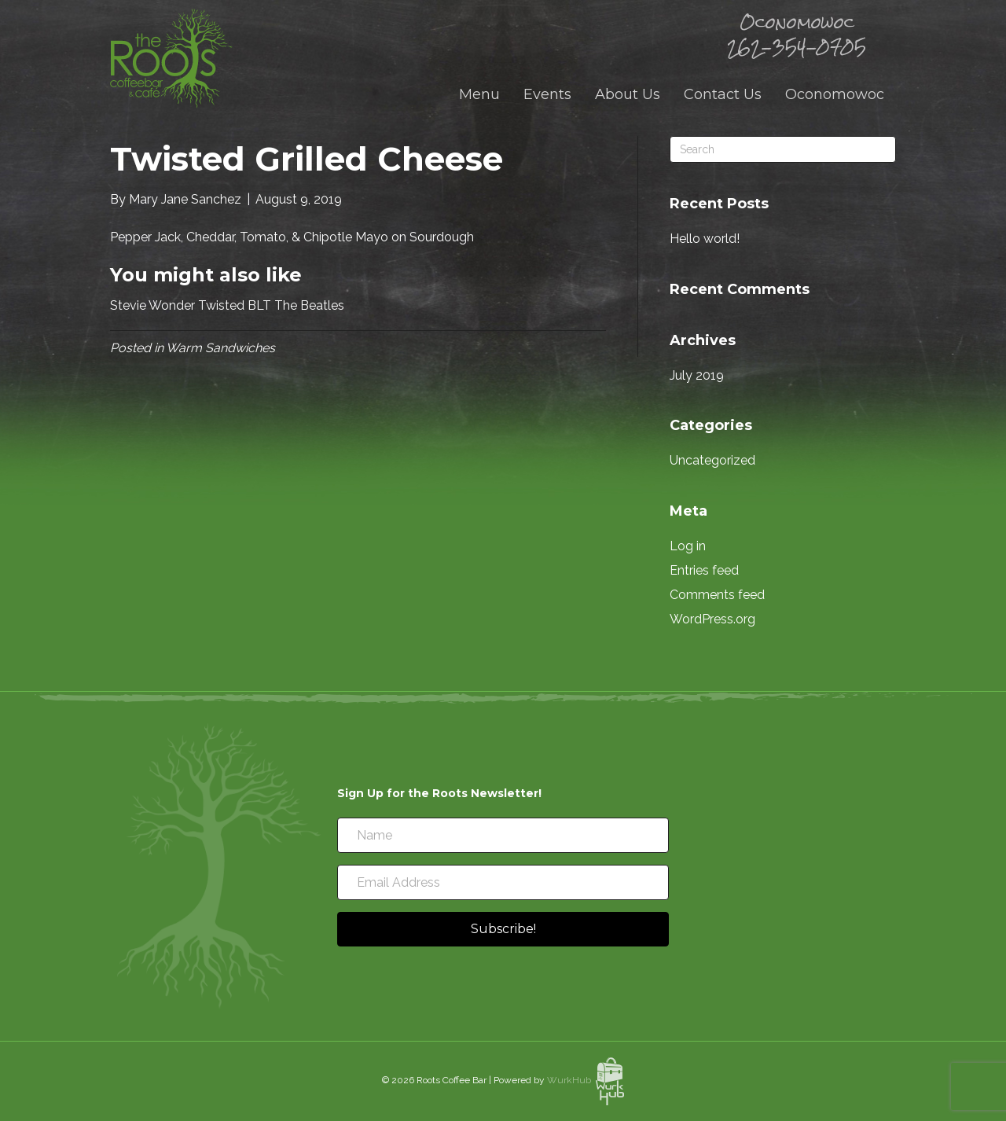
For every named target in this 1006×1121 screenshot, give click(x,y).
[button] (503, 929)
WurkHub (585, 1080)
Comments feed (717, 594)
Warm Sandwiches (220, 347)
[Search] (783, 149)
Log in (688, 545)
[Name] (503, 835)
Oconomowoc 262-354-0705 (796, 35)
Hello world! (705, 238)
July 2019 (697, 375)
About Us (627, 94)
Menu (479, 94)
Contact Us (723, 94)
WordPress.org (712, 619)
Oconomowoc (834, 94)
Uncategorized (712, 460)
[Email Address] (503, 882)
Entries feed (704, 570)
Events (547, 94)
